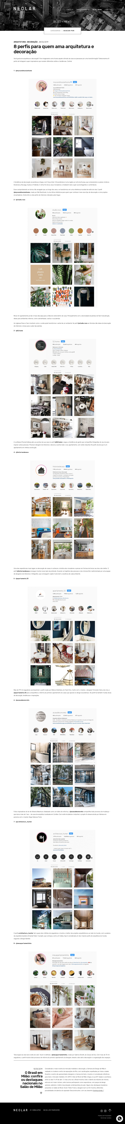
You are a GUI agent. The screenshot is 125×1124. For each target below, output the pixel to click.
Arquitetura (20, 42)
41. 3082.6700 (35, 1110)
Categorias (56, 31)
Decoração (32, 42)
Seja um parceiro (51, 1110)
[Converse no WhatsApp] (119, 1118)
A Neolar (70, 10)
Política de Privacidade (104, 1115)
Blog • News (97, 10)
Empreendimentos (82, 10)
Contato (108, 10)
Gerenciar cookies (106, 1117)
